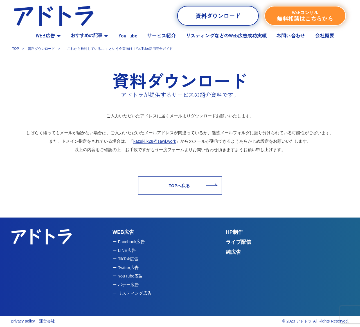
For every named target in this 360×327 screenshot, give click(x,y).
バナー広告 (128, 284)
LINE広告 (127, 250)
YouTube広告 (130, 276)
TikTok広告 (128, 258)
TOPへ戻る (179, 185)
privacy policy (23, 321)
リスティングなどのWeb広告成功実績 (226, 35)
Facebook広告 (131, 241)
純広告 (233, 252)
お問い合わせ (290, 35)
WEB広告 (48, 35)
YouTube (127, 35)
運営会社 (47, 321)
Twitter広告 (128, 267)
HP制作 (234, 232)
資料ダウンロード (217, 16)
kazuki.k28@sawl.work (154, 141)
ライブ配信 (238, 242)
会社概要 (324, 35)
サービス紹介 (161, 35)
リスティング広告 (135, 293)
